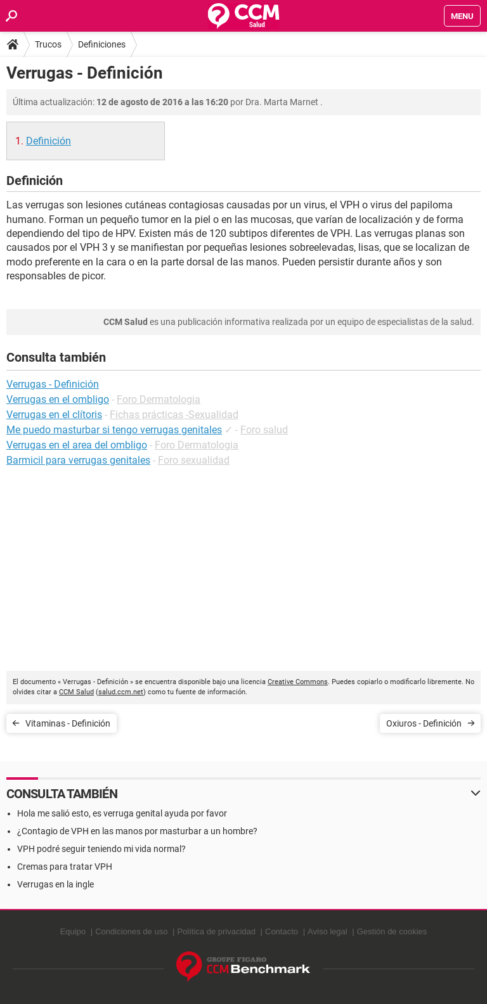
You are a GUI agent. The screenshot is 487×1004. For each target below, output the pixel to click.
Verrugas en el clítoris (54, 415)
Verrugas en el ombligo (57, 399)
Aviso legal (327, 931)
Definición (48, 141)
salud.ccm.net (120, 692)
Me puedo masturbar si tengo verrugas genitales (114, 430)
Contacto (281, 931)
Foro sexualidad (194, 460)
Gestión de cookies (392, 931)
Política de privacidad (216, 931)
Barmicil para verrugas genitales (78, 460)
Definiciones (102, 44)
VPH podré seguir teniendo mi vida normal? (101, 849)
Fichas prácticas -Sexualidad (174, 415)
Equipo (73, 931)
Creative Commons (298, 682)
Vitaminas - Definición (67, 723)
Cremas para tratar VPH (64, 866)
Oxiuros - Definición (424, 723)
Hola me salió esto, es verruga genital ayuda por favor (122, 813)
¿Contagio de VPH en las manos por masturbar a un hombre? (137, 831)
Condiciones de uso (131, 931)
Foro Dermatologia (158, 399)
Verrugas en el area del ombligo (76, 445)
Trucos (48, 44)
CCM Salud (76, 692)
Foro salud (264, 430)
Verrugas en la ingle (55, 884)
